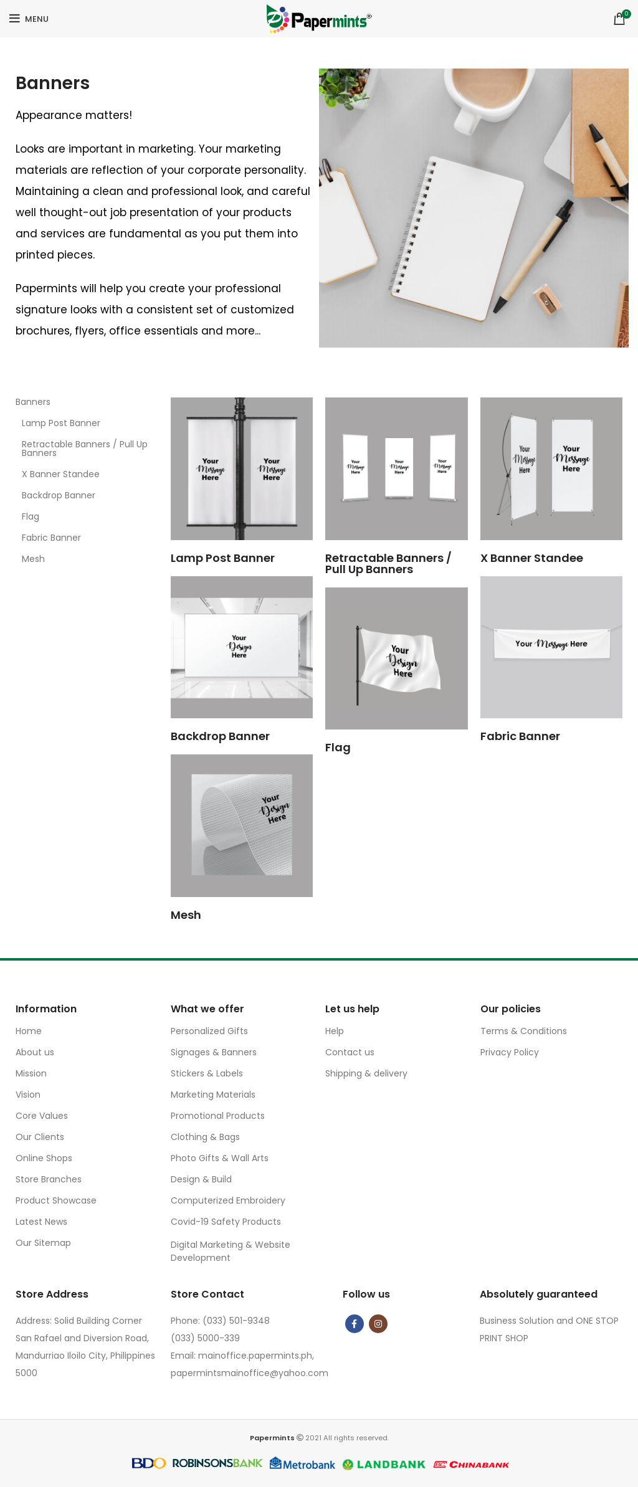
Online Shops (44, 1158)
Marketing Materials (213, 1094)
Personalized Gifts (209, 1031)
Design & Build (201, 1179)
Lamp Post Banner (61, 423)
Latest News (41, 1221)
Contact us (349, 1052)
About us (35, 1052)
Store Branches (49, 1179)
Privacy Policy (509, 1052)
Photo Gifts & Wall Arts (220, 1158)
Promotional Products (218, 1115)
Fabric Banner (51, 537)
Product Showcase (56, 1200)
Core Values (42, 1115)
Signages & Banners (214, 1052)
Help (334, 1031)
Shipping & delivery (366, 1073)
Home (29, 1031)
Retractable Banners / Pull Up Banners (85, 448)
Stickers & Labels (207, 1073)
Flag (30, 516)
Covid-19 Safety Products (226, 1221)
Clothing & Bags (205, 1137)
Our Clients (40, 1137)
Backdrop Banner (58, 495)
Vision (28, 1094)
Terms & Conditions (523, 1031)
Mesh (33, 559)
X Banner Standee (61, 474)
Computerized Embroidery (228, 1200)
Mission (31, 1073)
